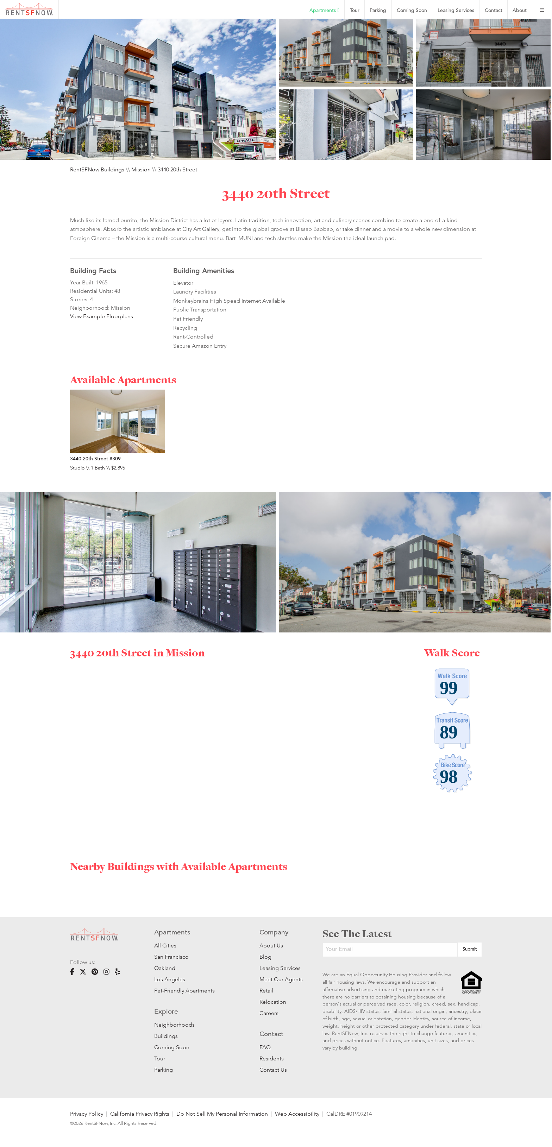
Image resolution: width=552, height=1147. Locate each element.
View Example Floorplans (101, 316)
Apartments (324, 10)
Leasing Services (280, 968)
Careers (268, 1013)
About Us (271, 945)
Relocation (272, 1001)
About (520, 10)
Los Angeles (169, 979)
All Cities (165, 945)
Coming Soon (412, 10)
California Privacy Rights (139, 1113)
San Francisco (171, 956)
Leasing (456, 10)
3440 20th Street (177, 169)
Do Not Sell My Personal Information (222, 1113)
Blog (265, 956)
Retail (266, 990)
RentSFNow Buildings (97, 169)
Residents (271, 1058)
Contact (493, 10)
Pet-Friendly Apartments (184, 990)
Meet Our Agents (280, 979)
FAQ (265, 1047)
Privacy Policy (86, 1113)
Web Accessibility (297, 1113)
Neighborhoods (174, 1024)
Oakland (164, 968)
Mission (141, 169)
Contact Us (273, 1069)
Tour (354, 10)
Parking (378, 10)
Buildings (166, 1036)
